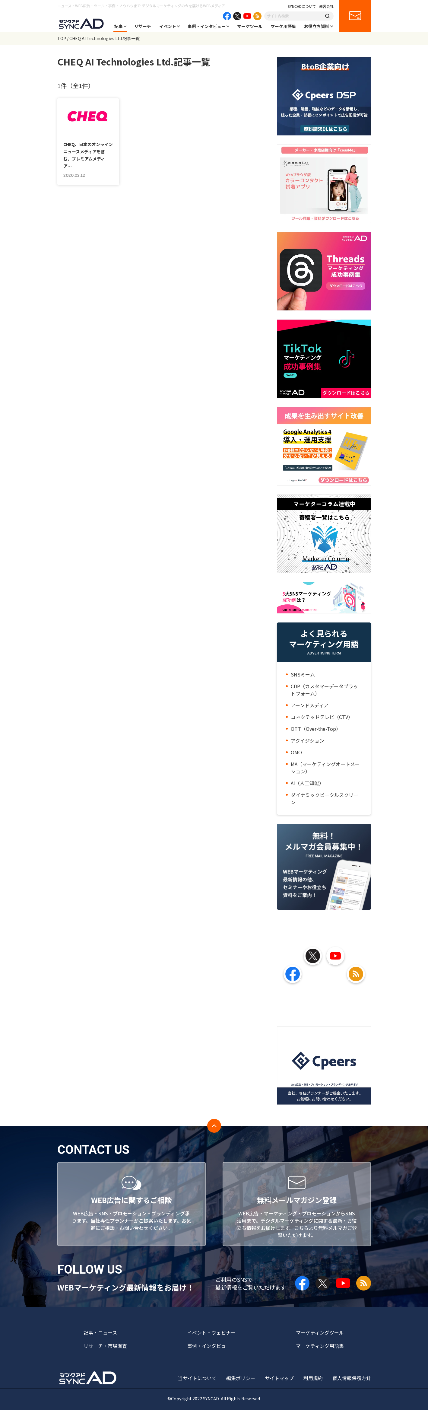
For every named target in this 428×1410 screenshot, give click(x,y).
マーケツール (249, 26)
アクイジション (307, 740)
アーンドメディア (309, 705)
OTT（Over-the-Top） (316, 728)
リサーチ (142, 26)
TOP (61, 38)
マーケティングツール (320, 1332)
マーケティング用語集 (320, 1345)
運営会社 (326, 6)
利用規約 (313, 1378)
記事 (118, 26)
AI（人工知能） (307, 783)
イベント (167, 26)
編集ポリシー (240, 1378)
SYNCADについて (302, 6)
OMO (296, 752)
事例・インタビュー (207, 26)
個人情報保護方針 (351, 1378)
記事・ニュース (100, 1332)
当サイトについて (197, 1378)
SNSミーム (303, 674)
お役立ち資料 (316, 26)
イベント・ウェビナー (211, 1332)
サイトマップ (279, 1378)
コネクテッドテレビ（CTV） (322, 717)
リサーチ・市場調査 (105, 1345)
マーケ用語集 (283, 26)
